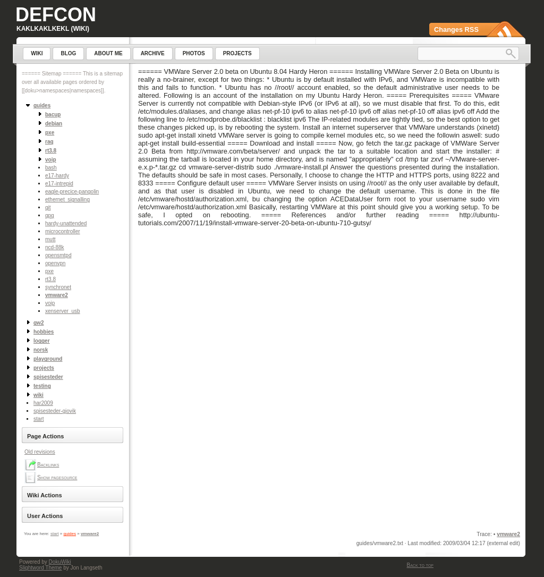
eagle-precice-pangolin (72, 191)
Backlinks (48, 465)
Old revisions (39, 452)
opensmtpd (58, 255)
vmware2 (56, 295)
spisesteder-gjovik (54, 411)
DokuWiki (60, 562)
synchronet (58, 287)
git (48, 207)
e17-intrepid (59, 183)
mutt (50, 239)
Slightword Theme (40, 568)
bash (51, 168)
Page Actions (45, 436)
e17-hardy (57, 176)
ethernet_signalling (67, 199)
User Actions (45, 516)
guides (69, 533)
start (38, 419)
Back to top (420, 565)
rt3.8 (50, 279)
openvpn (55, 263)
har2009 (43, 403)
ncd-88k (54, 247)
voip (50, 303)
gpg (49, 215)
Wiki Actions (44, 495)
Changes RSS (456, 29)
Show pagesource (57, 477)
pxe (49, 271)
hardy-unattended (66, 223)
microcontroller (62, 231)
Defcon (55, 15)
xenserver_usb (62, 311)
